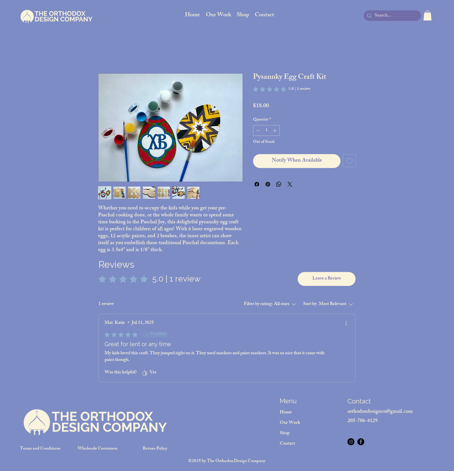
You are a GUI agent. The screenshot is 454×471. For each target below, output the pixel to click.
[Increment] (275, 130)
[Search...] (392, 16)
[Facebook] (360, 441)
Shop (285, 433)
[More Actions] (346, 323)
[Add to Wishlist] (349, 160)
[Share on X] (289, 184)
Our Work (290, 423)
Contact (287, 444)
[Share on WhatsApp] (278, 184)
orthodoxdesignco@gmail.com (380, 412)
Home (286, 412)
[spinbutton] (266, 130)
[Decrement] (257, 130)
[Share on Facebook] (256, 184)
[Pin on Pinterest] (267, 184)
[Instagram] (350, 441)
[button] (427, 15)
